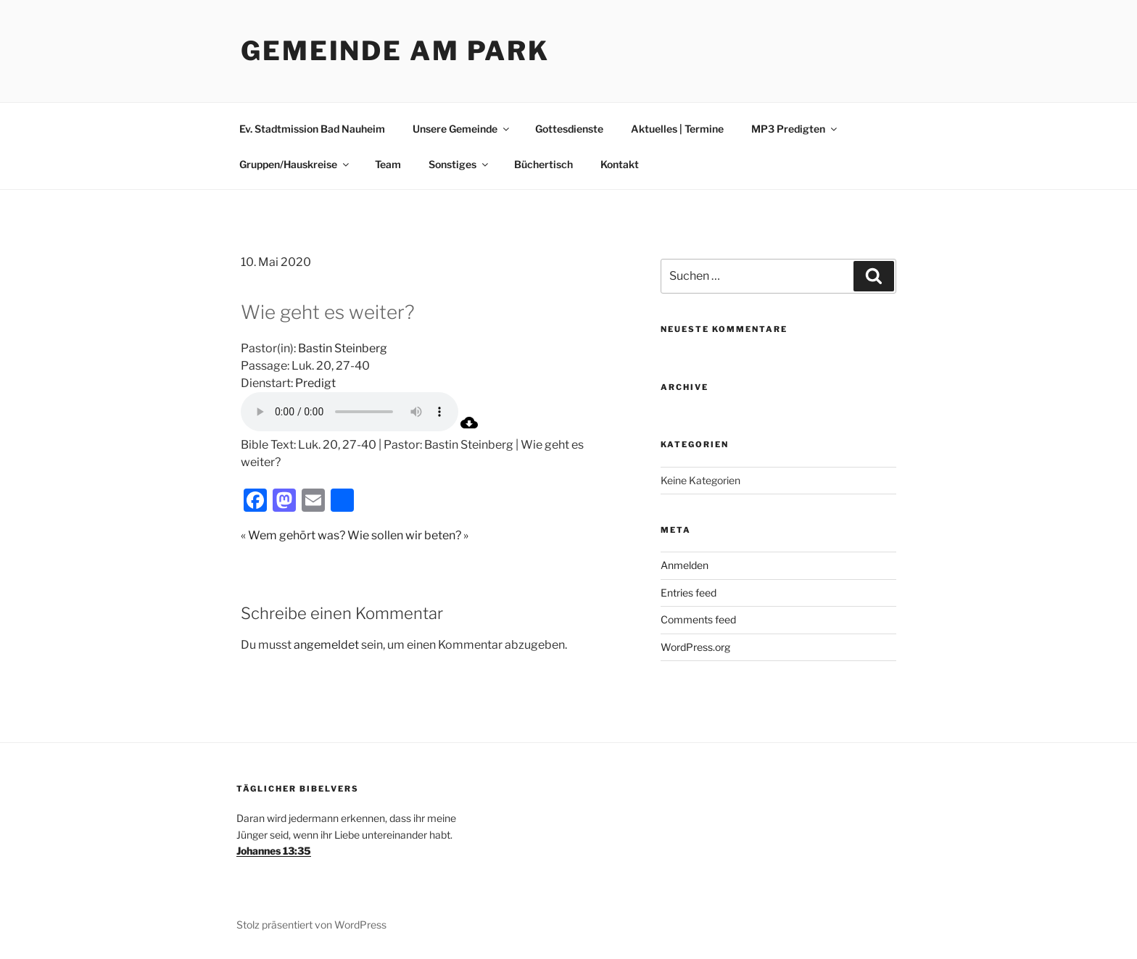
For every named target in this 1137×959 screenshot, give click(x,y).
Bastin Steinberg (342, 348)
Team (388, 164)
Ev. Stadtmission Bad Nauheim (312, 129)
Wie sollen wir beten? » (407, 535)
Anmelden (684, 565)
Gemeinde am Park (395, 51)
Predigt (315, 383)
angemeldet (326, 645)
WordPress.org (695, 647)
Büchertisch (543, 164)
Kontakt (619, 164)
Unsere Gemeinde (462, 129)
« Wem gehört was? (293, 535)
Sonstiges (459, 164)
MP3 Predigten (795, 129)
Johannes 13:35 (273, 850)
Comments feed (698, 619)
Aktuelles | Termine (677, 129)
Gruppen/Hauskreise (295, 164)
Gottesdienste (569, 129)
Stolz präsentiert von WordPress (311, 924)
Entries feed (688, 592)
